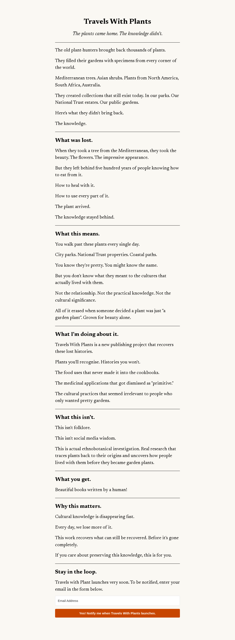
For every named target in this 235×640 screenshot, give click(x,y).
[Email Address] (117, 601)
